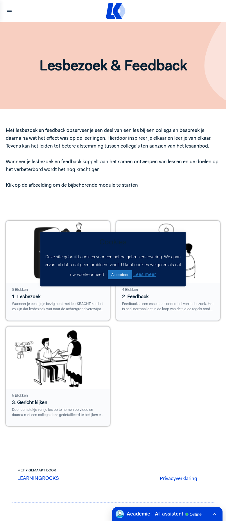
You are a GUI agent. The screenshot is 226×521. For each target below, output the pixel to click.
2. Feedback (135, 297)
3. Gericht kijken (29, 403)
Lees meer (144, 274)
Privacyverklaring (178, 478)
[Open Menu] (9, 11)
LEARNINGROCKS (38, 478)
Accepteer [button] (120, 274)
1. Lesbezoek (26, 297)
